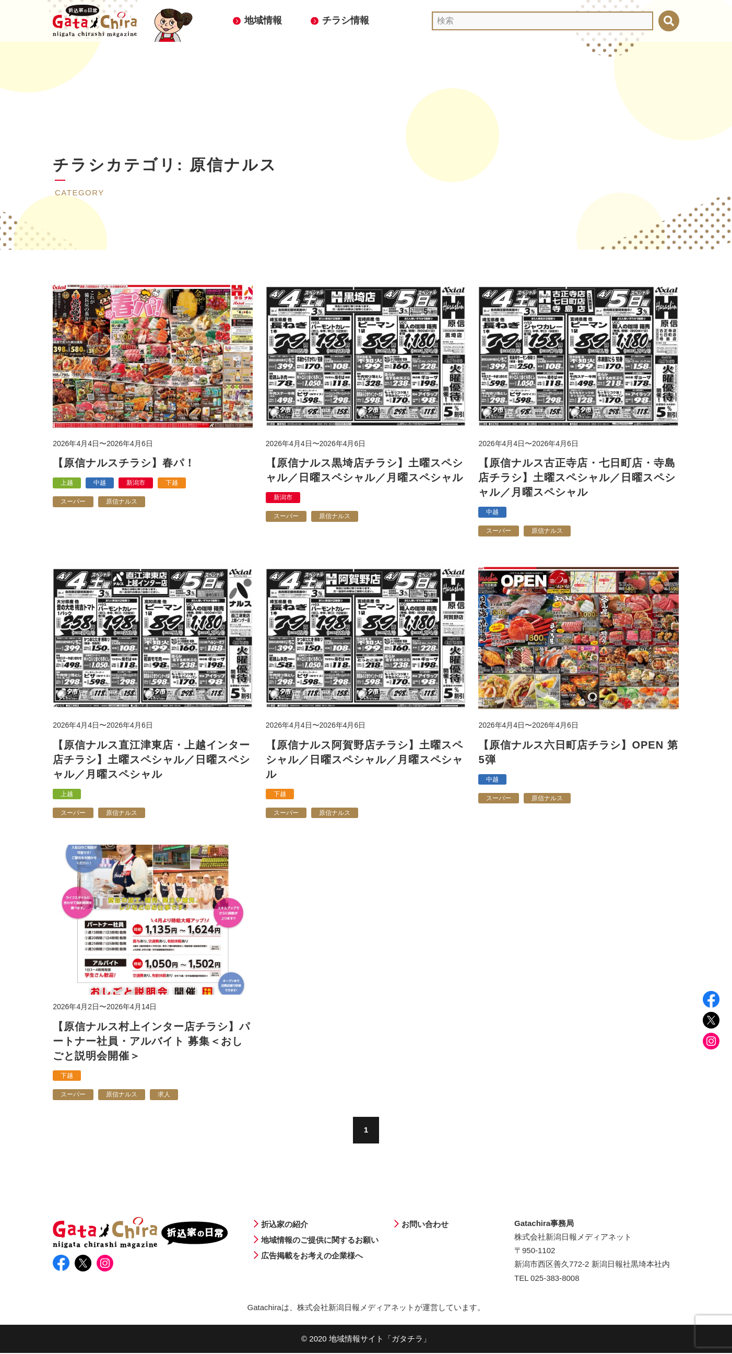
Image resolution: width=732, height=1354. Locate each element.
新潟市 (135, 482)
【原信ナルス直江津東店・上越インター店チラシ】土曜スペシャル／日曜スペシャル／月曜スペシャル (151, 759)
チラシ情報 (345, 20)
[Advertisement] (366, 101)
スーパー (73, 501)
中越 (99, 482)
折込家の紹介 (284, 1224)
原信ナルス (121, 501)
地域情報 (263, 20)
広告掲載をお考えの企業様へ (312, 1256)
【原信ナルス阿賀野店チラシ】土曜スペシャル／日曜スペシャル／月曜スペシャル (364, 759)
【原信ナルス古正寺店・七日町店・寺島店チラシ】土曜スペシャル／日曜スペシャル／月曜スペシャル (577, 477)
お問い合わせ (425, 1224)
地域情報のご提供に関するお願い (320, 1240)
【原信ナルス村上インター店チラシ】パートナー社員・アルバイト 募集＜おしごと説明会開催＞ (151, 1041)
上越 (67, 482)
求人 (164, 1094)
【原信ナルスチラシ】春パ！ (124, 463)
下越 (172, 482)
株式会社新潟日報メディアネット (356, 1308)
